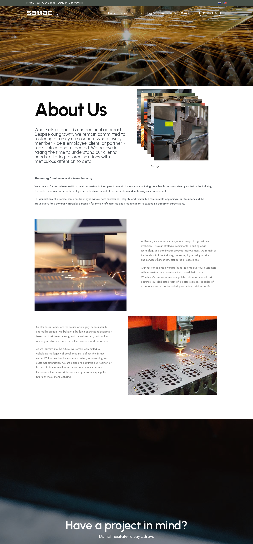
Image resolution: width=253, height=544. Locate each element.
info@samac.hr (74, 2)
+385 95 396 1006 (45, 2)
